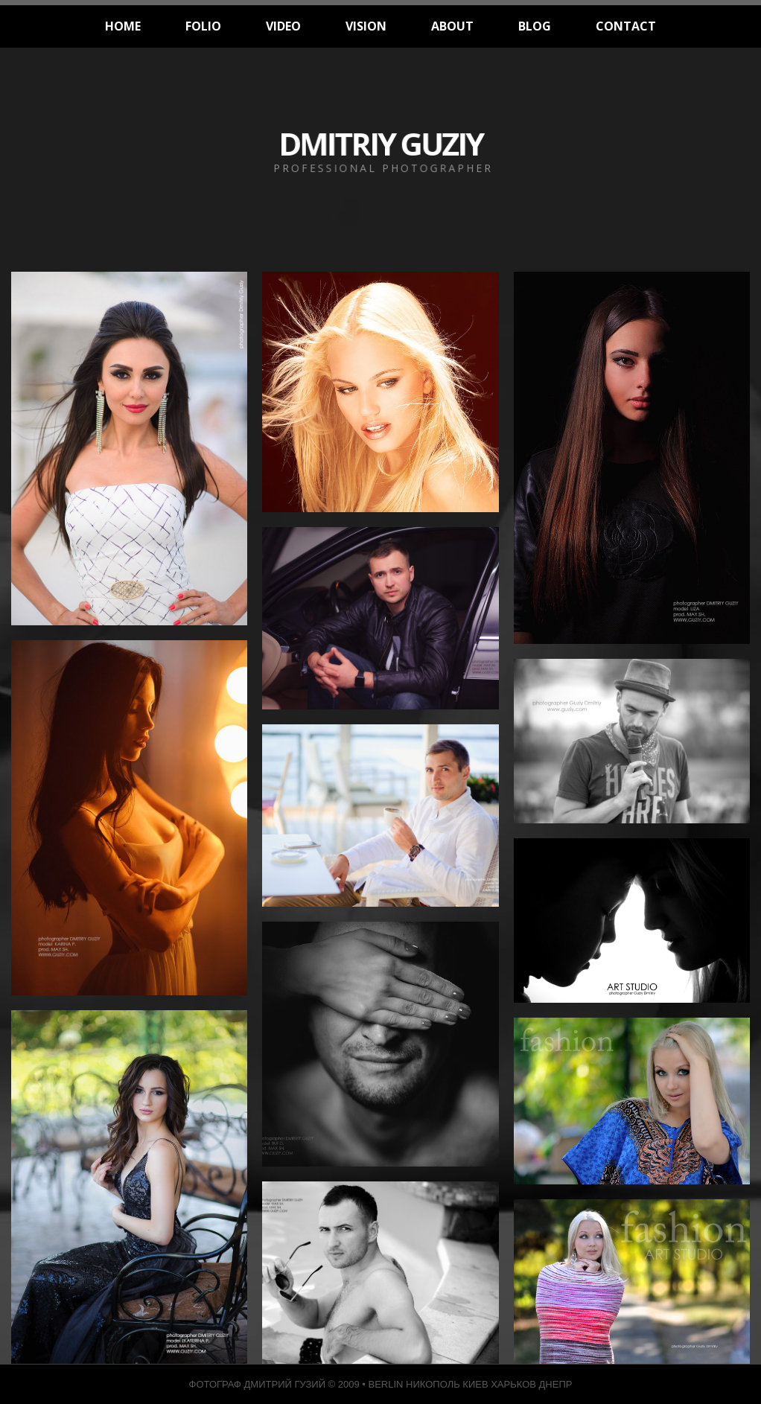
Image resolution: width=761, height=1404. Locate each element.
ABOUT (452, 26)
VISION (366, 26)
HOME (123, 26)
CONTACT (626, 26)
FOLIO (203, 26)
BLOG (534, 26)
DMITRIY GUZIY (380, 143)
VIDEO (283, 26)
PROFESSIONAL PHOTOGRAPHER (383, 168)
